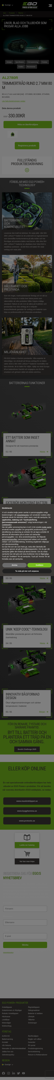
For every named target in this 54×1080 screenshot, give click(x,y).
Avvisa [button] (14, 565)
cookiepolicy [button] (6, 525)
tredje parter (46, 527)
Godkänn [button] (39, 565)
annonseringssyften (9, 539)
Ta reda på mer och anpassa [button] (27, 571)
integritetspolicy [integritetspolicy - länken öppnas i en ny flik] (23, 515)
